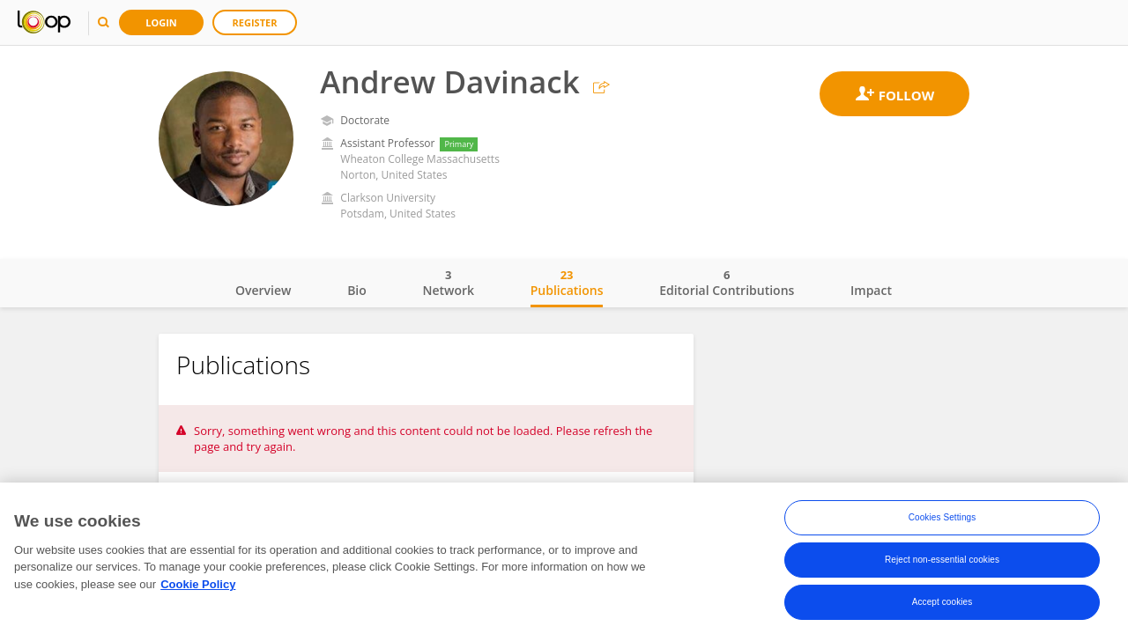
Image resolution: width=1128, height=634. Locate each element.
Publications (567, 283)
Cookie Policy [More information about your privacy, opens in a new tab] (197, 584)
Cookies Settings (942, 517)
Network (448, 283)
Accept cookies (942, 602)
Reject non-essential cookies (942, 559)
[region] (564, 558)
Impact (871, 290)
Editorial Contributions (726, 283)
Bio (357, 290)
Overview (263, 290)
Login (161, 22)
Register (255, 22)
